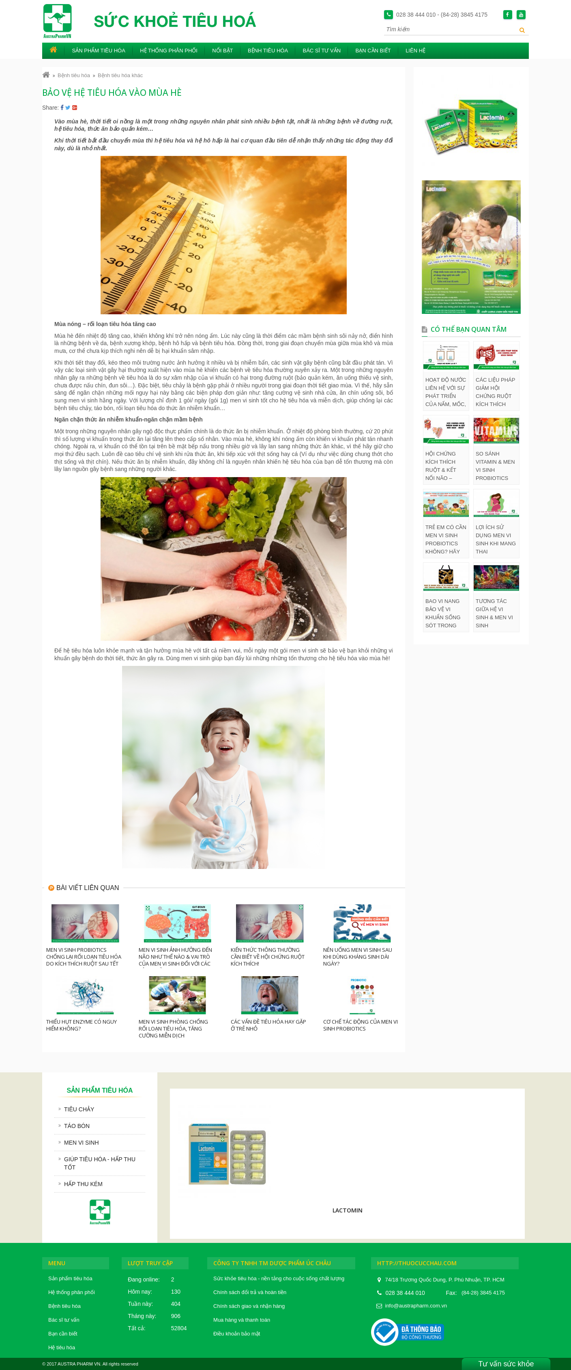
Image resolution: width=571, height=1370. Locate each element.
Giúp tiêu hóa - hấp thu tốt (99, 1163)
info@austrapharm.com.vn (416, 1306)
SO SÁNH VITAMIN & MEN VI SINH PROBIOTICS (495, 466)
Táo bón (77, 1126)
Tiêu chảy (79, 1109)
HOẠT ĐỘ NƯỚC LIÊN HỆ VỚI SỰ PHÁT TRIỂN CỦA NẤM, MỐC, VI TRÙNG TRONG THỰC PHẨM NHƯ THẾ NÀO (445, 392)
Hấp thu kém (83, 1184)
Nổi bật (222, 51)
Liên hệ (415, 51)
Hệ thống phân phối (168, 51)
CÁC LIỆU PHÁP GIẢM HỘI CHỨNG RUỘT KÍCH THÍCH (495, 392)
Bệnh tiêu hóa (268, 51)
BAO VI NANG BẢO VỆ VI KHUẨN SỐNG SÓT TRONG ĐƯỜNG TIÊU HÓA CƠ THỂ (443, 614)
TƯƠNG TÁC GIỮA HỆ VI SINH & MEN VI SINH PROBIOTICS (494, 614)
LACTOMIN (348, 1210)
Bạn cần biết (373, 51)
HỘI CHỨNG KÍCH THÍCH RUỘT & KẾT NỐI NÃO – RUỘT (440, 466)
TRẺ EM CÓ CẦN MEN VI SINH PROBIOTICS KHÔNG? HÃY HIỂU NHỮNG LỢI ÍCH (445, 540)
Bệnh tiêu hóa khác (120, 75)
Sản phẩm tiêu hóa (98, 51)
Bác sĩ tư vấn (322, 51)
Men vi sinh (81, 1142)
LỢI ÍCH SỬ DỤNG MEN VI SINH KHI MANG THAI (496, 539)
